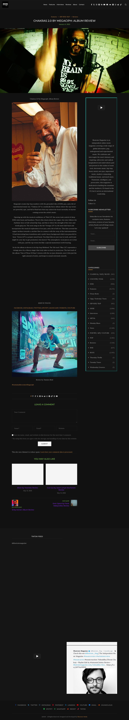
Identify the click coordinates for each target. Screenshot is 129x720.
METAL (102, 318)
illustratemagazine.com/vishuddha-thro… (89, 665)
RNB (102, 348)
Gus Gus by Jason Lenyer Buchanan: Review (61, 489)
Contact (81, 4)
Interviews (60, 4)
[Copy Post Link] (52, 396)
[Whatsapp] (115, 4)
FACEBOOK (18, 308)
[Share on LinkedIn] (42, 396)
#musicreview (90, 656)
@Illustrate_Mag (96, 651)
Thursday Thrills (102, 358)
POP (102, 338)
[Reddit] (118, 4)
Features (52, 4)
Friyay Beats (102, 294)
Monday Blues (102, 323)
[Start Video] (101, 107)
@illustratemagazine (19, 543)
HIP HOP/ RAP (102, 304)
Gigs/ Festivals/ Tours (102, 299)
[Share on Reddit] (44, 396)
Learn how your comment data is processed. (56, 452)
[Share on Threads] (54, 396)
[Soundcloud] (110, 4)
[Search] (126, 4)
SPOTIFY (45, 308)
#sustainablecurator (19, 385)
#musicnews (78, 659)
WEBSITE (63, 308)
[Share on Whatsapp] (47, 396)
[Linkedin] (101, 4)
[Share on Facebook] (35, 396)
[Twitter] (94, 4)
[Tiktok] (121, 4)
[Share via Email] (57, 396)
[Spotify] (113, 4)
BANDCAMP (54, 308)
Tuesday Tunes (102, 362)
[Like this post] (33, 396)
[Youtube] (104, 4)
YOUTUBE (71, 308)
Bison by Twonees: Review (27, 488)
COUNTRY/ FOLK (102, 279)
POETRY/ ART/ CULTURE (102, 333)
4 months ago (108, 651)
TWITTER (37, 308)
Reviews (68, 4)
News (45, 4)
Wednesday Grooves (102, 367)
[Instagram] (96, 4)
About (75, 4)
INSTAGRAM (28, 308)
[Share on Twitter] (37, 396)
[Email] (107, 4)
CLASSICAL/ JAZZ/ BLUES (102, 274)
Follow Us (91, 204)
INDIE (102, 308)
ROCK (102, 353)
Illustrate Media (82, 717)
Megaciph (30, 385)
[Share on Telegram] (49, 396)
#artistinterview (103, 656)
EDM (102, 284)
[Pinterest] (99, 4)
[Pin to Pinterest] (40, 396)
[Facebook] (91, 4)
